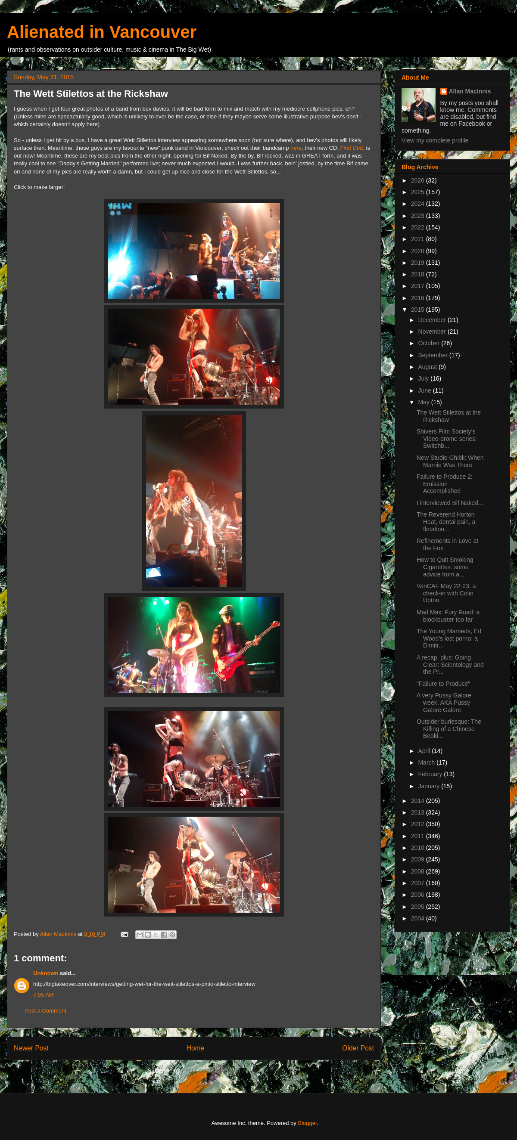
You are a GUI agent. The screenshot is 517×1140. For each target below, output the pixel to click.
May (424, 402)
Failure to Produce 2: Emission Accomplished (445, 484)
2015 (418, 309)
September (433, 355)
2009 (418, 859)
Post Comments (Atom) (211, 1070)
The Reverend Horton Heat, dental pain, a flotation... (446, 522)
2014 (418, 800)
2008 (418, 871)
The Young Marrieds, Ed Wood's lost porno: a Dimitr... (449, 638)
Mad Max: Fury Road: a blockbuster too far (448, 616)
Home (196, 1048)
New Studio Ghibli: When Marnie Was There (450, 461)
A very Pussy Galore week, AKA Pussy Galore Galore (444, 702)
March (427, 762)
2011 (418, 836)
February (431, 774)
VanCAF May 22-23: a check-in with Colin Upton (446, 593)
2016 (418, 297)
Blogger (307, 1123)
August (428, 366)
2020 (418, 251)
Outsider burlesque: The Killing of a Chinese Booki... (449, 729)
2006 (418, 894)
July (424, 378)
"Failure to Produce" (443, 683)
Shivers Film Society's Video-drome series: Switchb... (447, 438)
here (296, 148)
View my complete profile (435, 140)
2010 (418, 847)
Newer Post (31, 1048)
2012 (418, 824)
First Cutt (351, 148)
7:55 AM (43, 994)
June (425, 390)
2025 (418, 192)
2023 (418, 215)
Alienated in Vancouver (101, 31)
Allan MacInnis (470, 91)
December (432, 319)
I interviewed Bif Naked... (450, 502)
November (432, 331)
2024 (418, 203)
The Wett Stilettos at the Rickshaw (449, 416)
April (425, 750)
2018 (418, 274)
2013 (418, 812)
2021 (418, 238)
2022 (418, 227)
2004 (418, 918)
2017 (418, 285)
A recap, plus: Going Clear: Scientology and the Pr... (450, 664)
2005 (418, 906)
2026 (418, 180)
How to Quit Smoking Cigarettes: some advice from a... (445, 567)
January (429, 786)
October (429, 343)
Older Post (358, 1048)
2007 (418, 883)
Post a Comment (45, 1010)
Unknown (46, 973)
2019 (418, 262)
